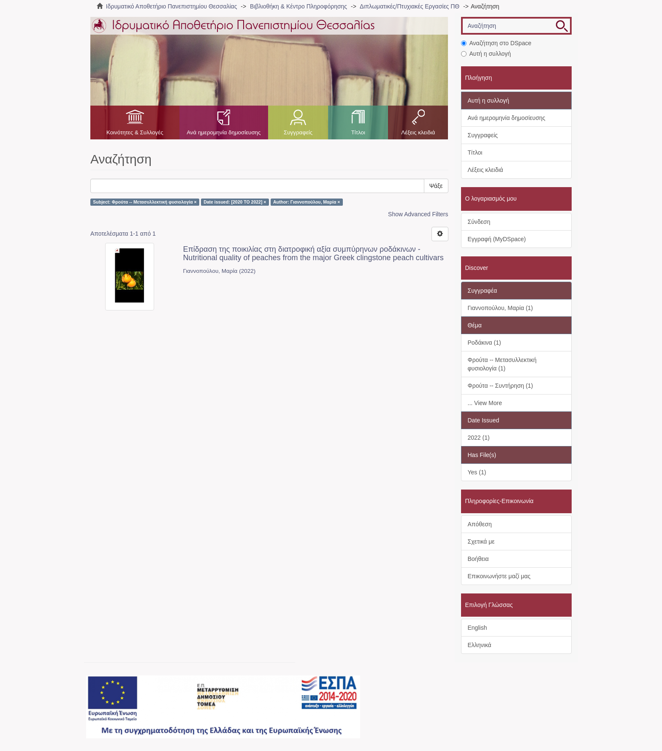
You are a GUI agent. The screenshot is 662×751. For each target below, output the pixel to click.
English (477, 627)
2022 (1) (479, 437)
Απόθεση (480, 524)
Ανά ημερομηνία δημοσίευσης (223, 132)
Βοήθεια (478, 558)
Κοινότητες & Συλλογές (134, 132)
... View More (485, 403)
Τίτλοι (358, 132)
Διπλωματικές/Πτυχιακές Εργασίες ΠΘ (409, 6)
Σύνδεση (479, 221)
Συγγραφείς (298, 132)
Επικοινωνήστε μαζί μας (499, 576)
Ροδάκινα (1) (484, 342)
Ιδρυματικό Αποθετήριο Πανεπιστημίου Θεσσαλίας (171, 6)
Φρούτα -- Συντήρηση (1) (500, 385)
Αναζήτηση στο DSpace (496, 43)
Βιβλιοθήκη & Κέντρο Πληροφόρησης (298, 6)
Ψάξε (436, 185)
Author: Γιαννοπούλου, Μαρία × (306, 201)
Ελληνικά (479, 645)
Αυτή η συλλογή (486, 53)
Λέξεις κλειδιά (418, 132)
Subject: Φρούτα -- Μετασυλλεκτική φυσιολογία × (144, 201)
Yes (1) (477, 472)
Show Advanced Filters (418, 214)
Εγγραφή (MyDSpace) (497, 239)
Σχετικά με (481, 541)
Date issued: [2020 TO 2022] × (234, 201)
